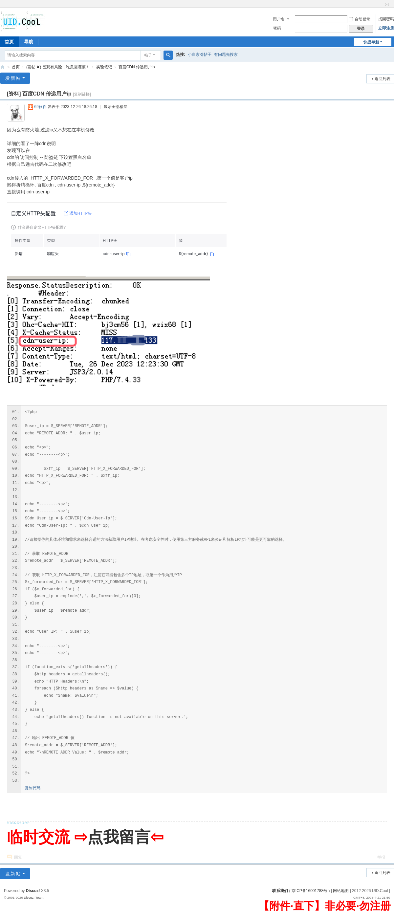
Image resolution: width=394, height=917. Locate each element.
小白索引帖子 (199, 54)
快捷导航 (371, 42)
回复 (18, 857)
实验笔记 (104, 67)
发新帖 (13, 78)
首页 (16, 67)
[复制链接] (82, 94)
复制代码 (32, 788)
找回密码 (386, 19)
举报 (381, 857)
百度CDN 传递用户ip (137, 67)
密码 (277, 28)
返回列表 (382, 78)
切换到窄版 (387, 5)
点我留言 (118, 837)
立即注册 (386, 28)
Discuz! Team (33, 897)
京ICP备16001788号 (309, 890)
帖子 (148, 55)
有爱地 (2, 67)
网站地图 (341, 890)
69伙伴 (40, 106)
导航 (28, 41)
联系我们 (280, 890)
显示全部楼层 (115, 106)
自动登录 (359, 19)
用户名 (279, 19)
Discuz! (33, 890)
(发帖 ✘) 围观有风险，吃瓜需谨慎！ (58, 67)
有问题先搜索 (226, 54)
